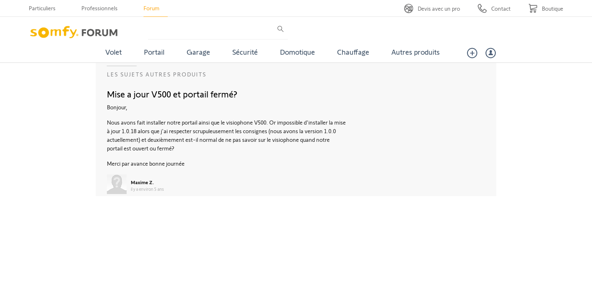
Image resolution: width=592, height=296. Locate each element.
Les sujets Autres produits (156, 74)
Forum (151, 8)
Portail (154, 51)
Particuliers (42, 8)
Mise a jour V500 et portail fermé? (172, 93)
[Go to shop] (545, 8)
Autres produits (415, 51)
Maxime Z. (142, 182)
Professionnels (99, 8)
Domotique (297, 51)
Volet (113, 51)
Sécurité (245, 51)
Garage (198, 51)
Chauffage (353, 51)
